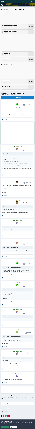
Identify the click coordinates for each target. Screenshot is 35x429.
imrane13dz (15, 357)
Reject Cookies (13, 427)
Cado (3, 94)
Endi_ (15, 206)
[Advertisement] (16, 131)
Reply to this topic (17, 97)
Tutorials (13, 94)
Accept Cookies (5, 427)
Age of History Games (28, 423)
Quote (5, 119)
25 (21, 146)
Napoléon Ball (17, 267)
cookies (8, 422)
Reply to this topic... (6, 403)
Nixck (15, 247)
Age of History (5, 5)
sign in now (24, 397)
